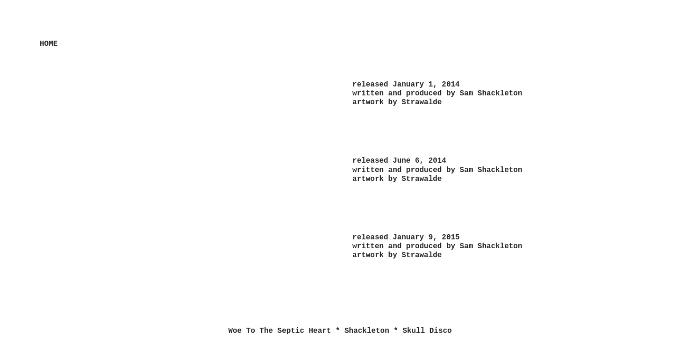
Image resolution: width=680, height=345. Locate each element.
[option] (184, 181)
